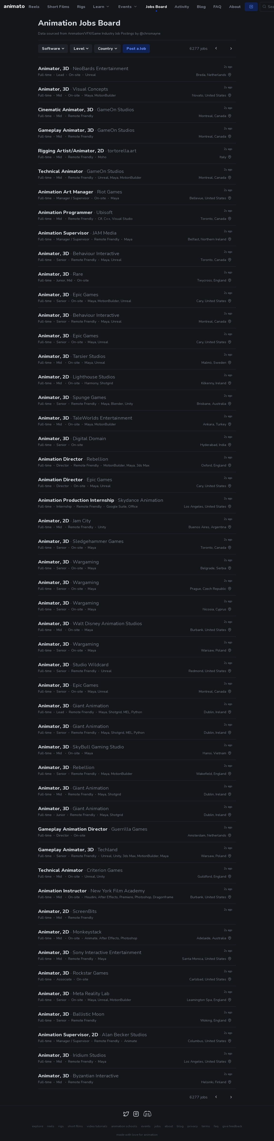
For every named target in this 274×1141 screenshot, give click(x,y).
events (146, 1126)
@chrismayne (150, 33)
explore (37, 1126)
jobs (157, 1126)
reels (50, 1126)
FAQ (217, 6)
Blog (201, 6)
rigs (61, 1126)
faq (216, 1126)
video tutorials (97, 1126)
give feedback (232, 1126)
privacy (192, 1126)
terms (206, 1126)
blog (180, 1126)
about (169, 1126)
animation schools (124, 1126)
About (235, 6)
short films (75, 1126)
